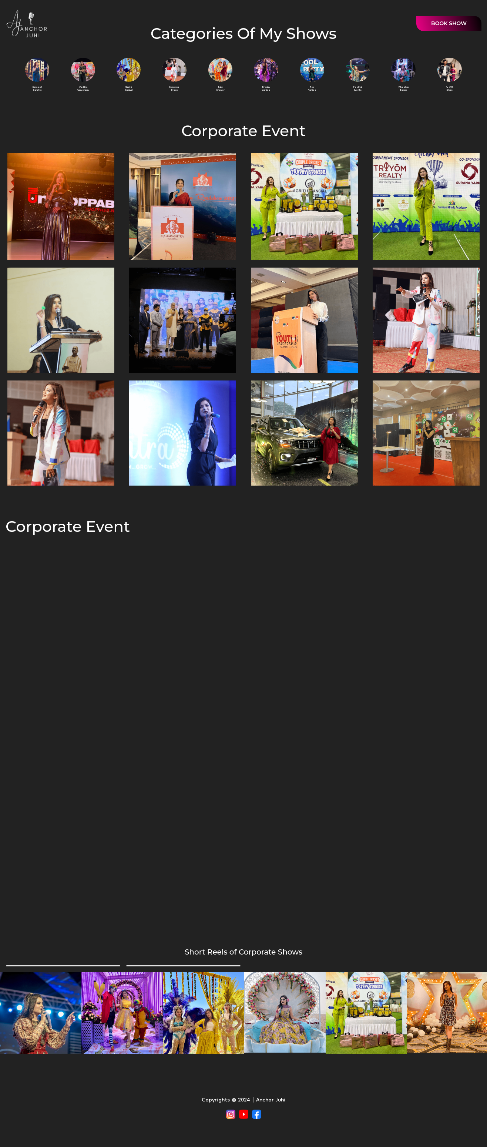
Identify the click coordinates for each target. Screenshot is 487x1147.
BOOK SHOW (449, 23)
